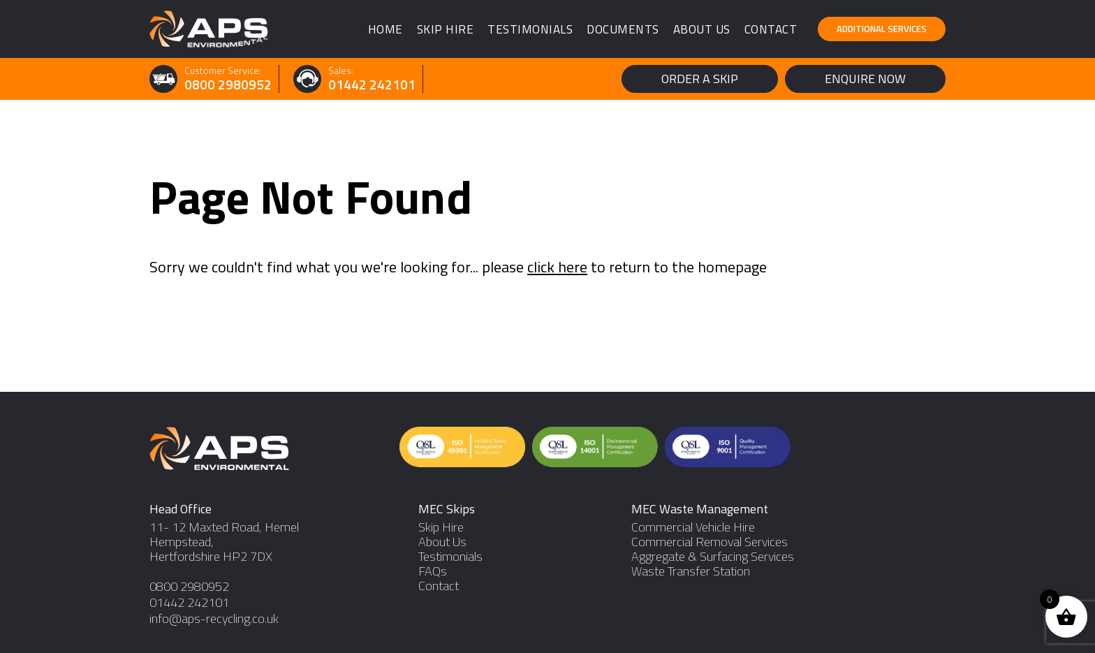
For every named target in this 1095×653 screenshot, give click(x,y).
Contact (771, 29)
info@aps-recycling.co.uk (214, 618)
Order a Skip (699, 78)
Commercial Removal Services (709, 541)
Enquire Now (865, 78)
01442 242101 (372, 85)
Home (385, 29)
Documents (623, 29)
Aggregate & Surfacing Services (712, 556)
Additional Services (882, 29)
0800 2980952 (228, 85)
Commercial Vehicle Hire (693, 527)
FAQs (432, 571)
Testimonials (530, 29)
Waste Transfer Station (690, 571)
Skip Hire (445, 29)
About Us (701, 29)
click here (557, 267)
